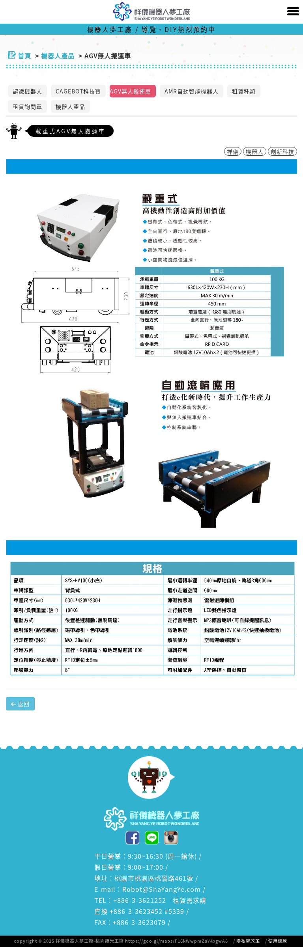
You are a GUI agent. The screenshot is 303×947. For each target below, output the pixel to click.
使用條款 (277, 941)
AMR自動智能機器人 (192, 91)
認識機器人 (27, 91)
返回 (20, 704)
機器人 (255, 151)
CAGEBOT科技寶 (78, 91)
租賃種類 (244, 91)
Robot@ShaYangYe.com (161, 889)
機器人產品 (70, 106)
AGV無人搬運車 (130, 91)
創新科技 (282, 151)
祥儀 (233, 151)
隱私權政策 (248, 941)
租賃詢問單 (27, 106)
